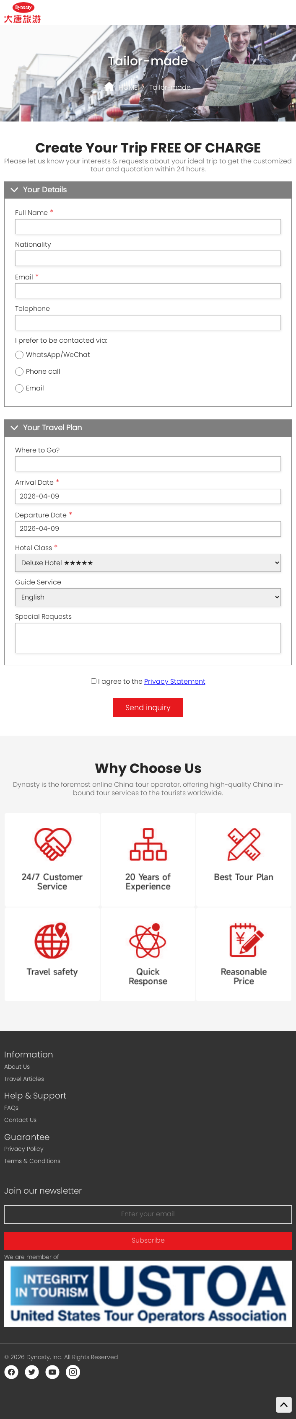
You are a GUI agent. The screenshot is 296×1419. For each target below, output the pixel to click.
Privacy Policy (24, 1149)
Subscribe (148, 1240)
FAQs (11, 1108)
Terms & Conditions (32, 1161)
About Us (17, 1066)
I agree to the (148, 681)
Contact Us (20, 1120)
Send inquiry (148, 707)
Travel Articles (24, 1079)
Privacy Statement (174, 681)
